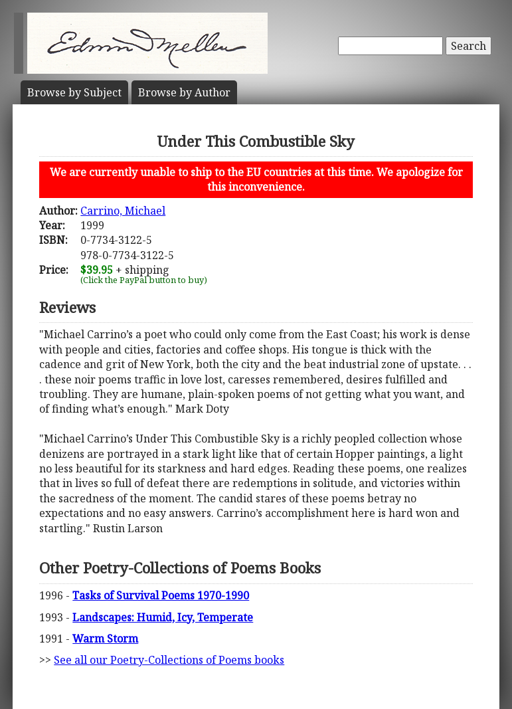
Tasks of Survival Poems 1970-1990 (160, 595)
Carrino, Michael (122, 210)
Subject (74, 92)
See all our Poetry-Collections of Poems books (169, 660)
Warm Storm (105, 638)
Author (184, 92)
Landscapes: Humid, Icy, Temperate (162, 617)
